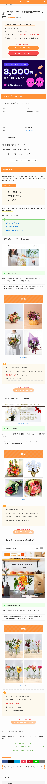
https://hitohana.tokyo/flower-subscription (23, 600)
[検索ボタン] (45, 2)
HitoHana (22, 357)
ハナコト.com (23, 2)
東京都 (9, 17)
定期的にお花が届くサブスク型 (14, 230)
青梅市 (13, 17)
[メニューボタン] (2, 2)
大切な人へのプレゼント (12, 223)
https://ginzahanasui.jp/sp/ (23, 423)
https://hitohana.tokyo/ (23, 268)
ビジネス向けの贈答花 (12, 226)
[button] (5, 761)
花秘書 (22, 499)
